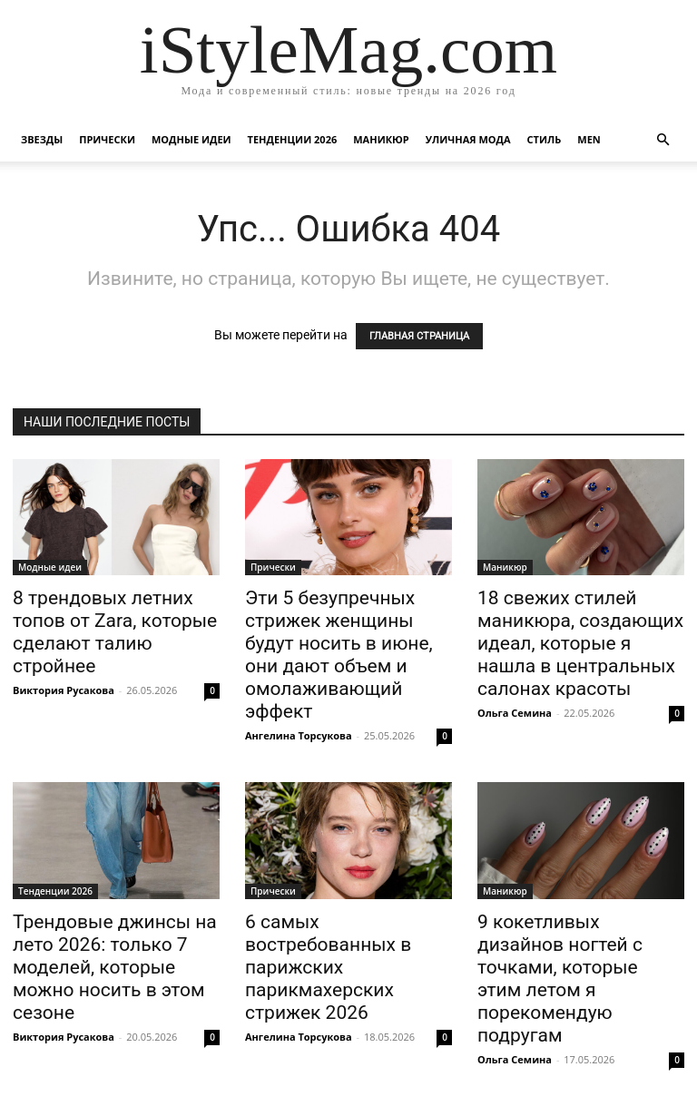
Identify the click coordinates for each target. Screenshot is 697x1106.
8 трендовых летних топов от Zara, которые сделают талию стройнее (115, 632)
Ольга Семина (514, 712)
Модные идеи (191, 139)
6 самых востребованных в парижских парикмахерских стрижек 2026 (328, 967)
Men (588, 139)
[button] (662, 140)
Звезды (42, 139)
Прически (107, 139)
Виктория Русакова (63, 690)
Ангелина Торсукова (298, 735)
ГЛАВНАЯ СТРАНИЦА (419, 336)
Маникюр (381, 139)
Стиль (544, 139)
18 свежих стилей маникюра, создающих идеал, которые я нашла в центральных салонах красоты (580, 643)
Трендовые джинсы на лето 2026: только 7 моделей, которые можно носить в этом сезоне (115, 967)
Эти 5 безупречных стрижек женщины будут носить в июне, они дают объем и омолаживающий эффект (339, 654)
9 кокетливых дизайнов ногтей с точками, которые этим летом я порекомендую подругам (560, 978)
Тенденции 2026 (293, 139)
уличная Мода (468, 139)
